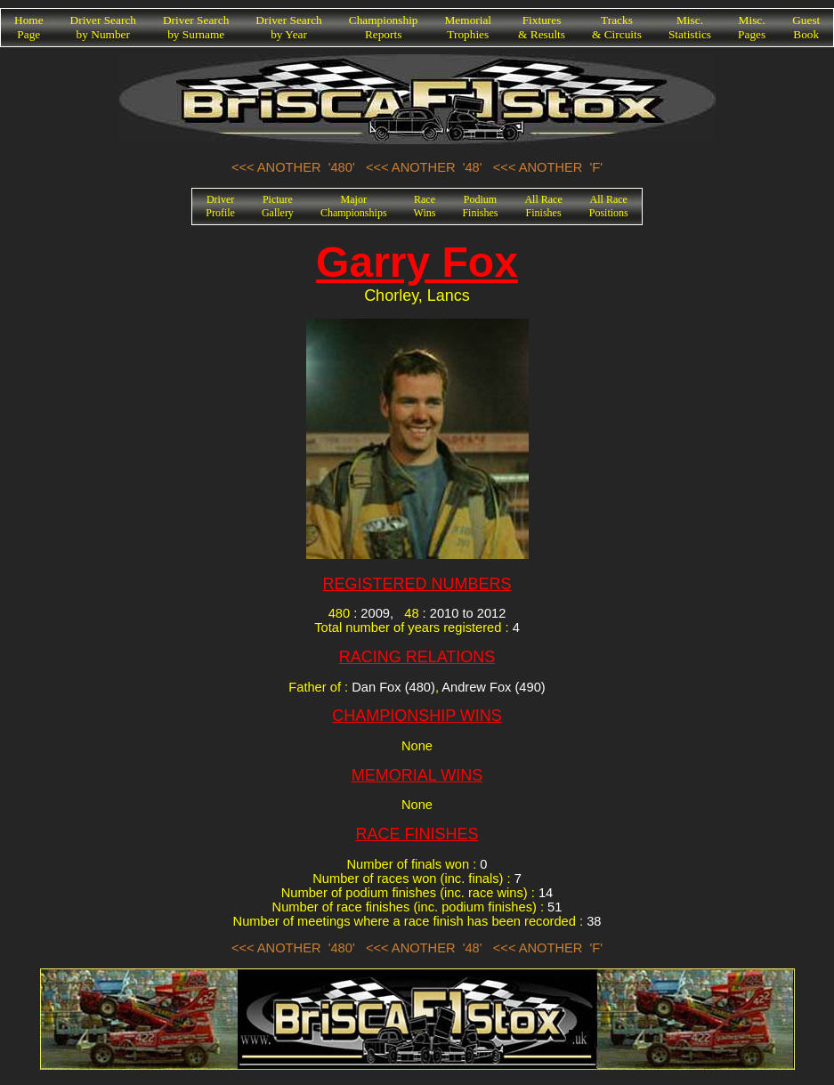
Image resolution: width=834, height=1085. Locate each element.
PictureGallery (278, 206)
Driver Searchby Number (103, 27)
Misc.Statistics (689, 27)
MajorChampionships (353, 206)
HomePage (29, 27)
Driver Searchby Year (288, 27)
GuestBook (806, 27)
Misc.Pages (751, 27)
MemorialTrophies (468, 27)
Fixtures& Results (541, 27)
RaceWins (425, 206)
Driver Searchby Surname (196, 27)
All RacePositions (608, 206)
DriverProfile (220, 206)
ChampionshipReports (383, 27)
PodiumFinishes (480, 206)
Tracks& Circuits (617, 27)
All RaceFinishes (543, 206)
